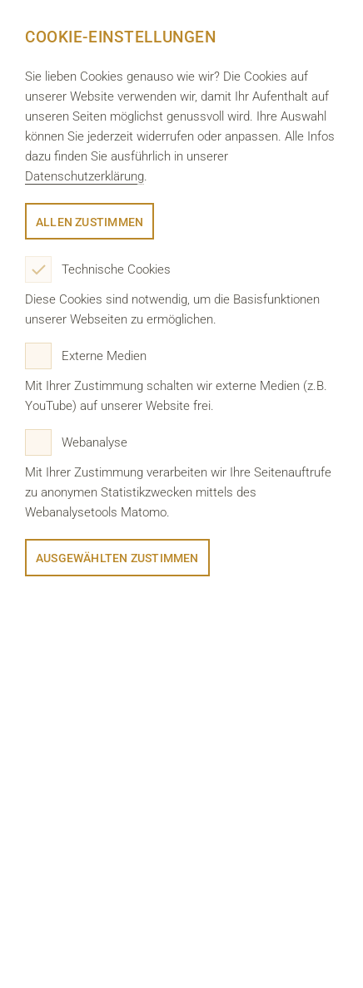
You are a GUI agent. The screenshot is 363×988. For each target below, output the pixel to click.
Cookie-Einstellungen (120, 37)
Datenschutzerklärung (84, 176)
